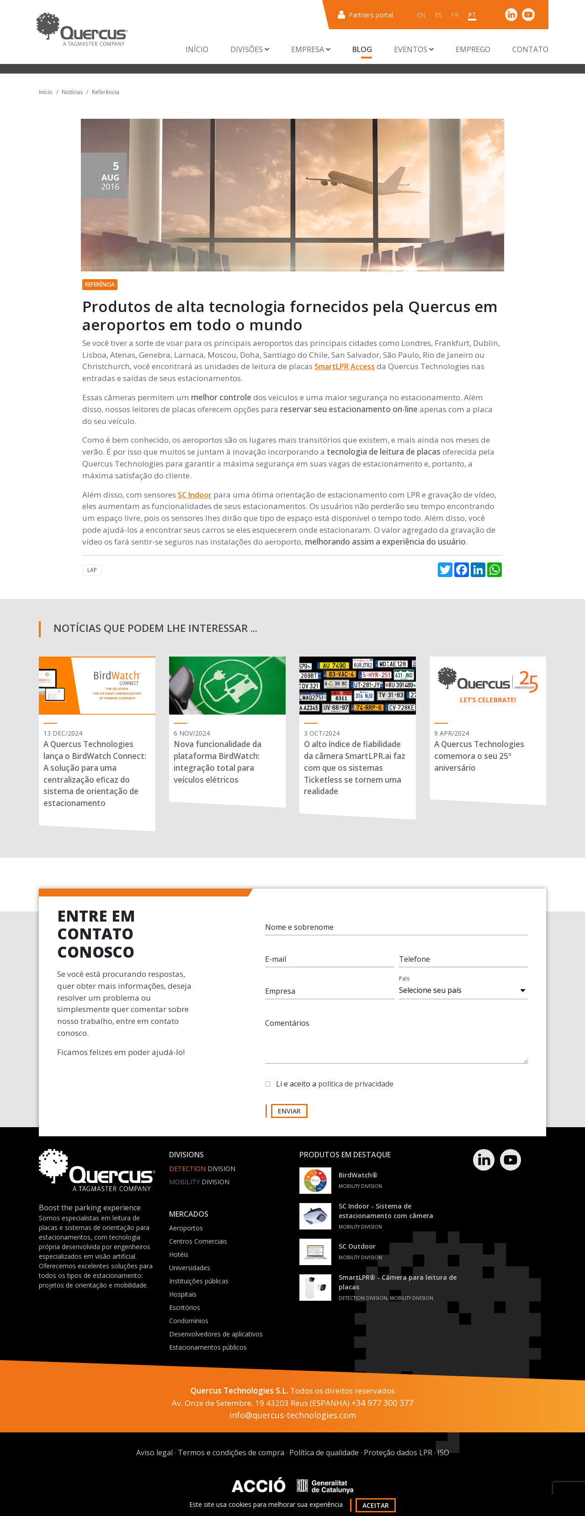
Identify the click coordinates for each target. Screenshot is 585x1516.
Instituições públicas (199, 1281)
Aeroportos (186, 1228)
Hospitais (183, 1294)
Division (202, 1168)
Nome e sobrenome (299, 932)
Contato (530, 49)
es (438, 15)
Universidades (189, 1267)
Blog (362, 49)
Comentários (287, 1028)
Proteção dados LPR (398, 1452)
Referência (105, 92)
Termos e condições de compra (231, 1452)
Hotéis (178, 1254)
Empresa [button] (310, 49)
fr (455, 15)
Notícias (72, 92)
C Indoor (197, 495)
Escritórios (184, 1307)
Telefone (414, 964)
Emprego (473, 49)
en (421, 15)
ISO (443, 1452)
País (404, 983)
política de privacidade (356, 1089)
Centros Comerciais (198, 1241)
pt (472, 15)
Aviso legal (154, 1452)
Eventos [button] (414, 49)
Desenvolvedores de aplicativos (216, 1334)
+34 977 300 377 (382, 1402)
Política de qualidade (324, 1452)
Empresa (280, 996)
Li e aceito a (335, 1089)
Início (197, 49)
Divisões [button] (249, 49)
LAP (92, 570)
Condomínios (188, 1320)
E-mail (275, 964)
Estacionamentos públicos (208, 1347)
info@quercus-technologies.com (292, 1415)
